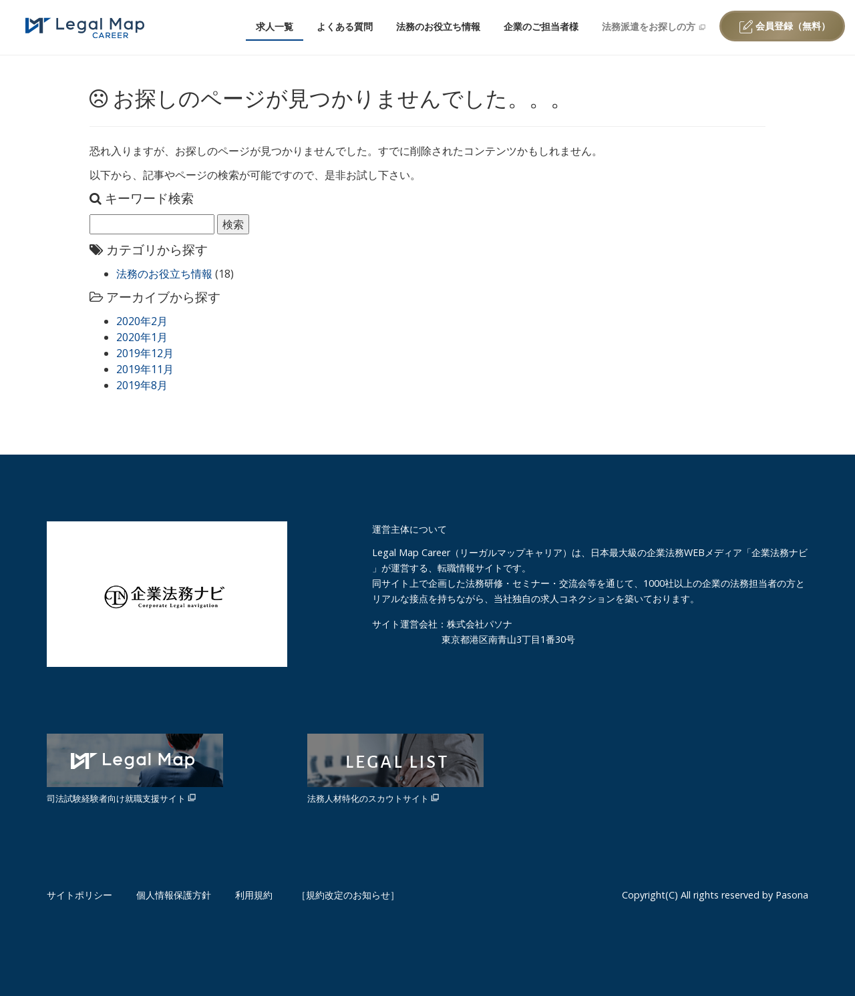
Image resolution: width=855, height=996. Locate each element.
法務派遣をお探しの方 (654, 26)
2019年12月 (145, 353)
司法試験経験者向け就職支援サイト (135, 769)
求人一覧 (274, 26)
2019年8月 (142, 385)
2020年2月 (142, 321)
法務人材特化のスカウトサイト (395, 769)
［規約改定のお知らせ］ (348, 895)
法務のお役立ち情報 (438, 26)
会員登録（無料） (784, 26)
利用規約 (254, 895)
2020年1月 (142, 337)
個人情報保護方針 (173, 895)
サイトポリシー (79, 895)
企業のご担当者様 (541, 26)
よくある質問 (345, 26)
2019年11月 (145, 369)
